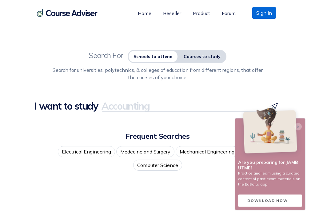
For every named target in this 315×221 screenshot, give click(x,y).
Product (201, 13)
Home (144, 13)
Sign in (264, 13)
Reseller (172, 13)
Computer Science (157, 165)
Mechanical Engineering (207, 152)
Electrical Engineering (86, 152)
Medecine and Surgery (145, 152)
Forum (229, 13)
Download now (267, 202)
